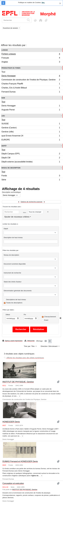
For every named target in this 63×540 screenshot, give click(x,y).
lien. (43, 2)
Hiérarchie (29, 341)
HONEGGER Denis (11, 422)
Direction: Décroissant (49, 346)
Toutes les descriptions (14, 303)
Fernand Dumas (30, 92)
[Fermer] (60, 3)
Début (8, 314)
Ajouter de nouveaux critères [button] (16, 217)
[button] (40, 20)
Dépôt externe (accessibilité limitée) (30, 162)
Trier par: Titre (29, 346)
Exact (46, 320)
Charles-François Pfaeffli (30, 84)
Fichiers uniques (30, 54)
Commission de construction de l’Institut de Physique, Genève (30, 80)
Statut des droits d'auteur (12, 282)
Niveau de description (10, 168)
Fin (25, 314)
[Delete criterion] (47, 212)
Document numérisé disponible (15, 264)
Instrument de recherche (12, 273)
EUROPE (30, 140)
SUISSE (30, 124)
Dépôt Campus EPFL (30, 154)
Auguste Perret (30, 110)
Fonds (30, 176)
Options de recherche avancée (31, 202)
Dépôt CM (30, 158)
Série (30, 180)
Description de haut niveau (13, 237)
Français (30, 58)
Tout (3, 72)
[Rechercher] (14, 20)
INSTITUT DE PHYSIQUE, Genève (18, 382)
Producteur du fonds (10, 68)
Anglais (30, 62)
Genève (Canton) (30, 128)
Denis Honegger (30, 76)
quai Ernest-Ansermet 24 (30, 136)
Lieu (3, 116)
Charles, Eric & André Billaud (30, 88)
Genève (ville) (30, 132)
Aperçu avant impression (12, 341)
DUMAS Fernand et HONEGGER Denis (20, 461)
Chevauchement (50, 317)
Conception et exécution (13, 483)
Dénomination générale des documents (18, 291)
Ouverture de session (10, 28)
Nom (3, 98)
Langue (4, 50)
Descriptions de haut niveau (16, 299)
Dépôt (6, 229)
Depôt (4, 146)
